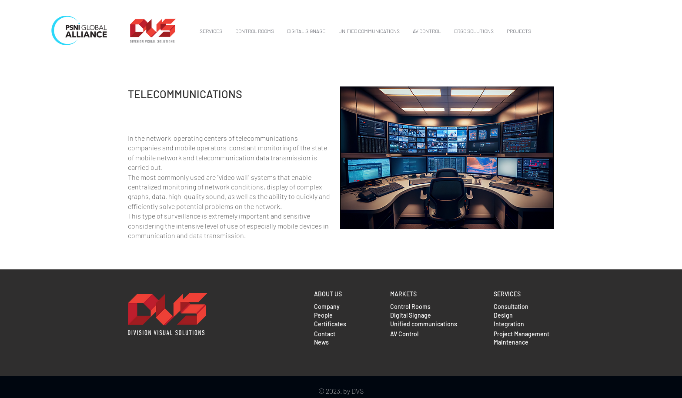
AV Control (404, 334)
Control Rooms (410, 306)
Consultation (511, 306)
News (321, 342)
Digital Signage (410, 315)
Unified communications (423, 324)
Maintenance (511, 342)
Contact (324, 334)
